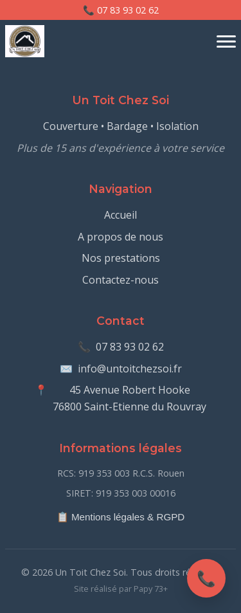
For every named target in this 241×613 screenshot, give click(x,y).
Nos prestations (121, 258)
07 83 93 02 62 (130, 347)
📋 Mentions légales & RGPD (121, 516)
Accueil (120, 215)
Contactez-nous (120, 280)
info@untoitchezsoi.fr (130, 368)
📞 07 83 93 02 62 (121, 10)
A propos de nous (120, 237)
